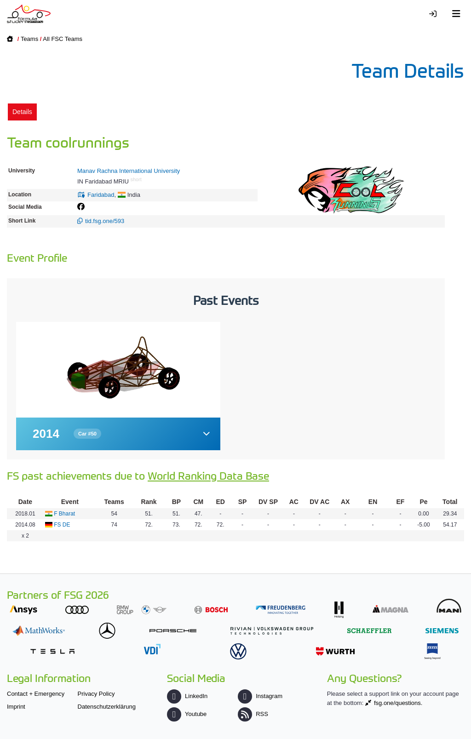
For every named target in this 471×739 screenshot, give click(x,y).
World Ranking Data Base (208, 475)
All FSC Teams (62, 38)
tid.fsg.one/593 (104, 221)
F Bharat (64, 513)
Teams (29, 38)
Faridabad (101, 194)
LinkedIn (187, 696)
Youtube (187, 713)
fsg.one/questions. (398, 702)
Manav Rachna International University (128, 170)
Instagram (260, 696)
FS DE (62, 524)
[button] (118, 434)
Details (22, 111)
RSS (253, 713)
